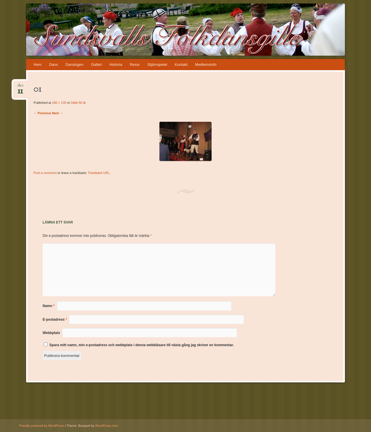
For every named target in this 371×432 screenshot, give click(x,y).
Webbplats (51, 333)
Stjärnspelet (157, 64)
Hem (37, 64)
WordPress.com (106, 425)
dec (20, 87)
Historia (116, 64)
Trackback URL (99, 173)
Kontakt (181, 64)
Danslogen (74, 64)
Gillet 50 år (78, 102)
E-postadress (55, 319)
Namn (48, 306)
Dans (53, 64)
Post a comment (45, 173)
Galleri (96, 64)
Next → (57, 113)
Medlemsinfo (206, 64)
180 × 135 (59, 102)
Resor (135, 64)
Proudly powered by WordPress (41, 425)
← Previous (42, 113)
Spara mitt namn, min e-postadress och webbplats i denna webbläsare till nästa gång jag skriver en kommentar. (141, 345)
